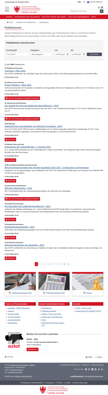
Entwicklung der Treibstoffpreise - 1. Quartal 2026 (28, 147)
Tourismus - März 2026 (15, 71)
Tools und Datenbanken (78, 17)
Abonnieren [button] (33, 349)
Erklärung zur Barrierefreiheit (31, 383)
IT (84, 2)
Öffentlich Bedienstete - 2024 (18, 188)
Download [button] (10, 139)
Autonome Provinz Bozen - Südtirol (22, 365)
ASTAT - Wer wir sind (83, 308)
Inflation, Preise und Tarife (54, 17)
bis (73, 50)
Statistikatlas (12, 323)
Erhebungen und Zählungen (27, 17)
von (57, 50)
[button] (98, 7)
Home (10, 22)
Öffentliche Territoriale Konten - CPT (53, 324)
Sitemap (10, 357)
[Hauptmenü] (7, 9)
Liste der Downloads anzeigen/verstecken (22, 98)
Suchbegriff (11, 50)
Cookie (67, 383)
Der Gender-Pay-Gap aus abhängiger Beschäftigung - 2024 (32, 105)
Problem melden (96, 365)
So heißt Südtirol (14, 317)
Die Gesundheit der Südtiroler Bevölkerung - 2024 (27, 206)
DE (79, 2)
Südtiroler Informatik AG (23, 376)
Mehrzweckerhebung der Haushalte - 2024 (24, 245)
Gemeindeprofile (14, 320)
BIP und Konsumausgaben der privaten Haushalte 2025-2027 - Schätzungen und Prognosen (47, 167)
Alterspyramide (13, 314)
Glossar (89, 293)
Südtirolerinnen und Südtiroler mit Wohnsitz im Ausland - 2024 (33, 126)
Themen (9, 17)
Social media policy (80, 383)
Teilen (89, 357)
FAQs (44, 320)
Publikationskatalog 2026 (55, 293)
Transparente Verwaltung (69, 365)
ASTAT (93, 17)
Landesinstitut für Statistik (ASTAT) (88, 311)
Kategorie (34, 50)
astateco (11, 311)
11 (68, 264)
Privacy (59, 383)
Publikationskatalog (49, 311)
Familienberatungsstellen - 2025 (19, 227)
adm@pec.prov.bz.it (15, 372)
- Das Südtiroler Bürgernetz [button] (86, 376)
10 (64, 264)
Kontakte (85, 365)
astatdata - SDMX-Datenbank (19, 308)
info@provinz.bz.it (16, 370)
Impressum (49, 383)
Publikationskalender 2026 (22, 293)
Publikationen (47, 308)
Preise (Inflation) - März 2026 (18, 85)
